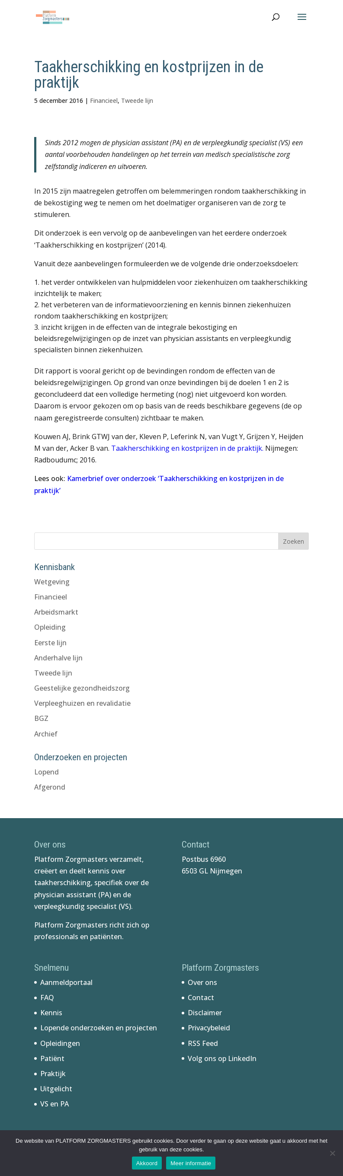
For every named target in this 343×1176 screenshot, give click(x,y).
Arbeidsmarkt (56, 612)
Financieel (104, 100)
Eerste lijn (50, 642)
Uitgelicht (56, 1088)
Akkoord (146, 1163)
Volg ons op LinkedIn (222, 1058)
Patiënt (52, 1058)
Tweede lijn (137, 100)
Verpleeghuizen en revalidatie (82, 703)
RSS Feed (203, 1043)
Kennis (51, 1012)
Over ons (202, 982)
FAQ (47, 997)
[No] (332, 1153)
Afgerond (49, 787)
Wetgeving (52, 581)
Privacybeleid (209, 1028)
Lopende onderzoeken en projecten (98, 1028)
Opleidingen (60, 1043)
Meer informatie (190, 1163)
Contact (201, 997)
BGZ (41, 718)
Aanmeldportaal (66, 982)
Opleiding (50, 627)
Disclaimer (205, 1012)
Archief (46, 734)
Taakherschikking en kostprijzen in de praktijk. (187, 448)
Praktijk (53, 1073)
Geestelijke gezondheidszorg (82, 688)
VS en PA (54, 1104)
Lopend (46, 772)
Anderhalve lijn (58, 658)
